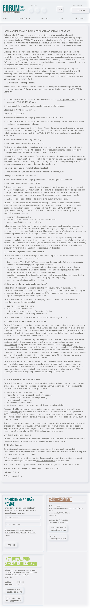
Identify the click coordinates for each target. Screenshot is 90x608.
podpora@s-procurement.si (60, 179)
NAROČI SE (11, 545)
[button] (60, 9)
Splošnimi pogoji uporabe (15, 532)
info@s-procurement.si (37, 179)
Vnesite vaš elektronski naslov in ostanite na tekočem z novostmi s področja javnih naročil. (20, 510)
